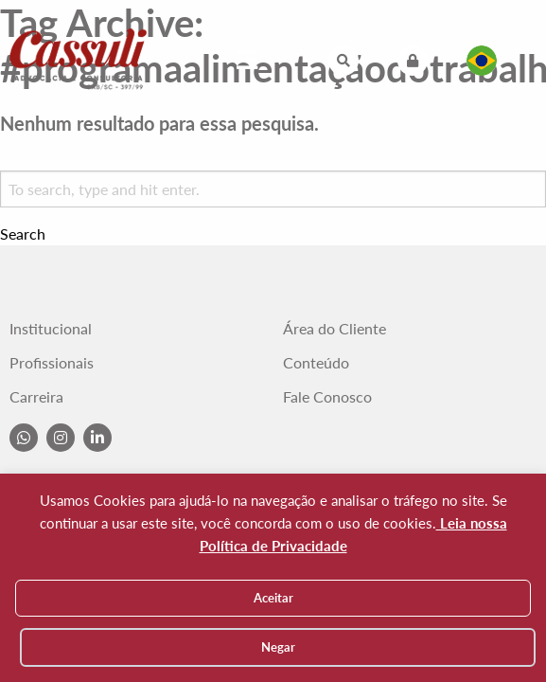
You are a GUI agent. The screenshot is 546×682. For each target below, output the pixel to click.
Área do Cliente (334, 328)
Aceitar (273, 597)
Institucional (50, 328)
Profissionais (51, 362)
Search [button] (22, 234)
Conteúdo (316, 362)
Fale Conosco (327, 396)
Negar (278, 647)
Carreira (36, 396)
